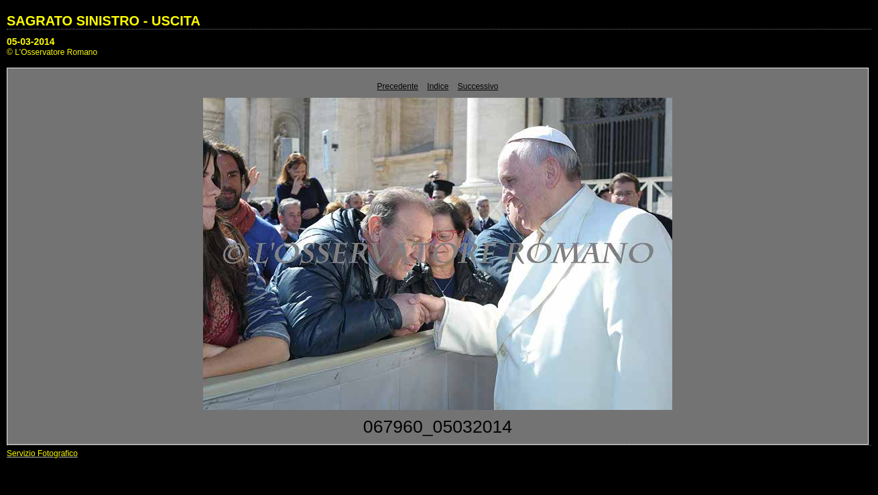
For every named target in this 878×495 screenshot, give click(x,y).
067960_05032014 (437, 427)
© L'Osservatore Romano (52, 52)
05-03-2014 (31, 41)
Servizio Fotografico (42, 453)
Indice (437, 86)
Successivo (478, 86)
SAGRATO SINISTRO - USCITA (103, 20)
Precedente (397, 86)
